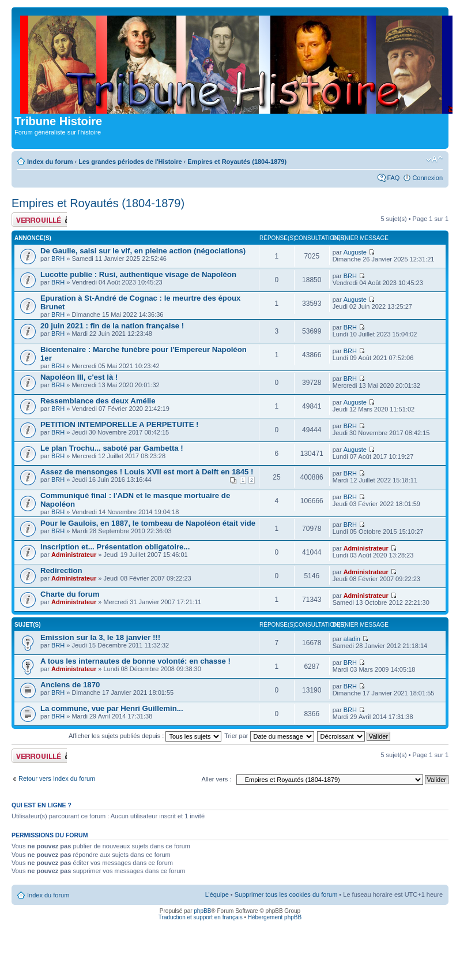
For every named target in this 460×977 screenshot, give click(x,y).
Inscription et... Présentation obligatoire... (115, 546)
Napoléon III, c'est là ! (79, 377)
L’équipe (217, 894)
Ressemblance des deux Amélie (98, 400)
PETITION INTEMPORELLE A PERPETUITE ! (119, 424)
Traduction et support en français (201, 917)
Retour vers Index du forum (56, 778)
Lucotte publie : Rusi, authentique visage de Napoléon (138, 274)
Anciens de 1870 (70, 684)
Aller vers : (216, 779)
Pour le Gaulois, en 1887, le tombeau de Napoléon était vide (147, 523)
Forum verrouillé (39, 219)
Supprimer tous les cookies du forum (286, 894)
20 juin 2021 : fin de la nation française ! (112, 325)
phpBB (202, 911)
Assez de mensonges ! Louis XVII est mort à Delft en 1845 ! (146, 471)
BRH (58, 258)
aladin (352, 638)
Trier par (269, 735)
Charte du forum (70, 594)
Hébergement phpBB (274, 917)
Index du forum (50, 161)
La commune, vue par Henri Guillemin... (111, 708)
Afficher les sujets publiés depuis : (145, 735)
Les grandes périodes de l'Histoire (130, 161)
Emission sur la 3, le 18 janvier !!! (100, 637)
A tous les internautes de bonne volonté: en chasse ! (135, 661)
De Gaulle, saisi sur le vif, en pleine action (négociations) (143, 250)
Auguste (355, 252)
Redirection (61, 570)
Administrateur (73, 554)
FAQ (393, 177)
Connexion (427, 177)
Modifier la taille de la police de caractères (434, 159)
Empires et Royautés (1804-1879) (236, 161)
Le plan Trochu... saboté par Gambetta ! (111, 448)
